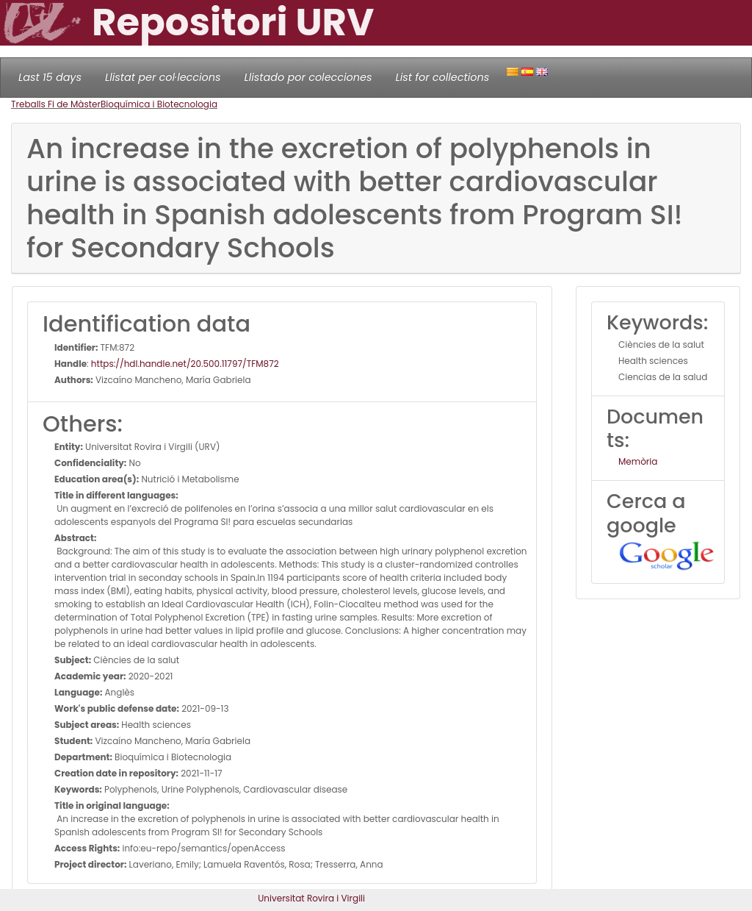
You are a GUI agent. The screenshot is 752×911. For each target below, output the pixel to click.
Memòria (637, 461)
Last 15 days (50, 77)
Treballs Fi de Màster (56, 104)
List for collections (442, 77)
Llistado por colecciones (308, 77)
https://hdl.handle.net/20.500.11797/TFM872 (185, 363)
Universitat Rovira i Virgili (311, 898)
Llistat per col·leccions (163, 77)
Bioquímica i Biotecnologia (159, 104)
